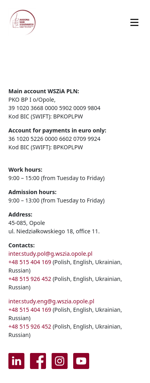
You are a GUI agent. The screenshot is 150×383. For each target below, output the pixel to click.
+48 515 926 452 (29, 279)
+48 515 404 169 (29, 262)
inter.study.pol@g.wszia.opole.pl (50, 253)
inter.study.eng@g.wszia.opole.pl (51, 301)
